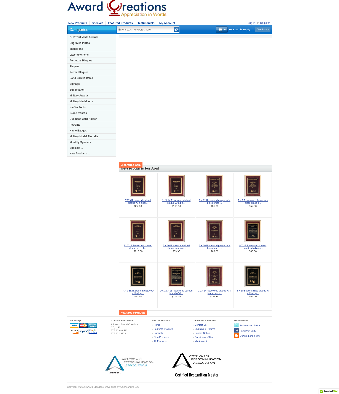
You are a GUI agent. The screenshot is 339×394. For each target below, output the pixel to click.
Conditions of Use (204, 337)
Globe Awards (78, 113)
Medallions (76, 48)
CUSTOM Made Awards (84, 37)
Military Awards (79, 95)
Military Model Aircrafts (84, 136)
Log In (251, 22)
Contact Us (200, 325)
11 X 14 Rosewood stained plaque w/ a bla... (176, 201)
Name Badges (78, 130)
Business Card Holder (83, 118)
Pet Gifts (75, 124)
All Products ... (161, 341)
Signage (75, 83)
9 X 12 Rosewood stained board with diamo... (252, 246)
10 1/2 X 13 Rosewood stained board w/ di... (176, 292)
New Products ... (80, 153)
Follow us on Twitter (250, 325)
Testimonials (146, 23)
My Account (167, 23)
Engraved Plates (80, 43)
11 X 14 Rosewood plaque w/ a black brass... (214, 292)
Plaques (75, 66)
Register (265, 22)
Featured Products (120, 23)
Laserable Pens (79, 54)
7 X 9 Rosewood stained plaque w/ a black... (138, 201)
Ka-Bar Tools (78, 107)
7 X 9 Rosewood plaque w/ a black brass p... (253, 201)
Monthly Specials (80, 142)
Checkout (261, 29)
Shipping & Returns (205, 329)
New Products (77, 23)
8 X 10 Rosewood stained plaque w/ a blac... (176, 246)
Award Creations (95, 387)
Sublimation (77, 89)
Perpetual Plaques (81, 60)
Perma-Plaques (79, 72)
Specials (97, 23)
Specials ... (76, 147)
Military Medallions (81, 101)
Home (157, 325)
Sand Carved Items (81, 78)
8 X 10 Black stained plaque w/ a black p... (253, 292)
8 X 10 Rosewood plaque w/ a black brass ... (214, 246)
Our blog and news (250, 336)
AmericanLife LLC (129, 387)
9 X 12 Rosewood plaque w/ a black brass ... (214, 201)
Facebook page (248, 330)
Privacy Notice (202, 333)
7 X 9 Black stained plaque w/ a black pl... (138, 292)
